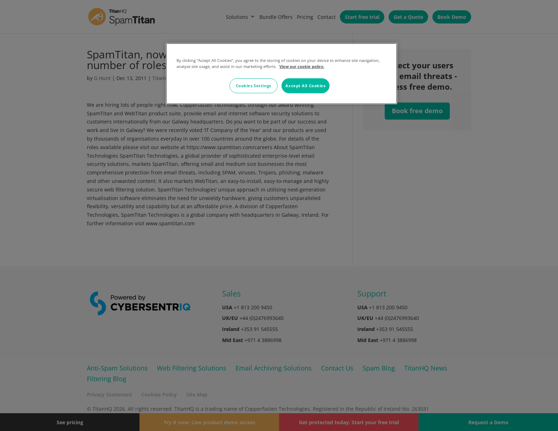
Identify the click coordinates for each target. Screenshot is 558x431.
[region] (281, 73)
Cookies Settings (253, 85)
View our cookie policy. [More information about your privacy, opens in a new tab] (301, 66)
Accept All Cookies (305, 85)
